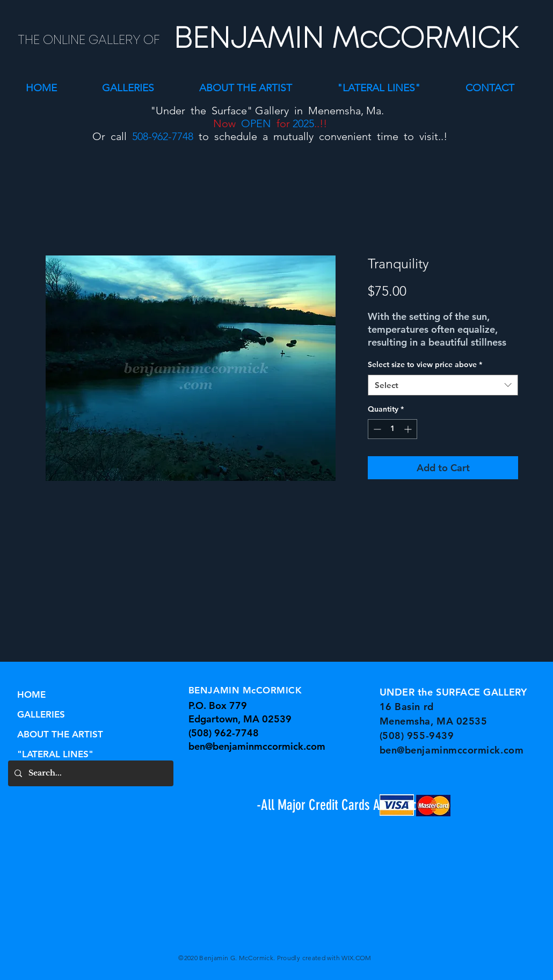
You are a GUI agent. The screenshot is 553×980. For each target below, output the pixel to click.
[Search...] (89, 773)
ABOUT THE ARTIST (60, 734)
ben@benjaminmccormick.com (256, 746)
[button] (128, 87)
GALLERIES (41, 714)
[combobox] (443, 385)
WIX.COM (356, 958)
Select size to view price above (425, 364)
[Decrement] (376, 429)
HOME (31, 694)
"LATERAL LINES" (55, 754)
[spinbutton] (392, 429)
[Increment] (409, 429)
